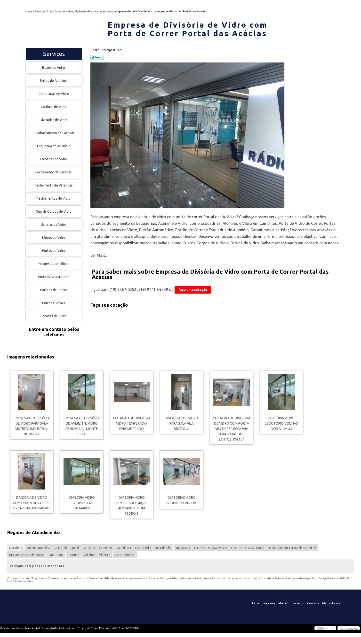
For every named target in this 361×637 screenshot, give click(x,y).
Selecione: (16, 547)
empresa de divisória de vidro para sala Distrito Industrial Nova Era (32, 426)
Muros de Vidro (54, 238)
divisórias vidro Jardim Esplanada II (181, 500)
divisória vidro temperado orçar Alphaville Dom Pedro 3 (131, 505)
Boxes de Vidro (54, 68)
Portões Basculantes (54, 277)
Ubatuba (73, 554)
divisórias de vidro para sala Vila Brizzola (181, 423)
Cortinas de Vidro (54, 107)
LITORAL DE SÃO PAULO (210, 547)
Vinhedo (105, 554)
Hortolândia (163, 547)
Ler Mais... (98, 255)
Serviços (54, 54)
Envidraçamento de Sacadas (54, 133)
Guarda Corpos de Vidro (54, 211)
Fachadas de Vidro (54, 159)
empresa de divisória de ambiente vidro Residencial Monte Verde (82, 426)
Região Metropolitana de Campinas (292, 547)
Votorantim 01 (125, 554)
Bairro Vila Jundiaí (66, 547)
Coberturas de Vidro (54, 94)
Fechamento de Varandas (54, 185)
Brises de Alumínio (54, 81)
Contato (313, 603)
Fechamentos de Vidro (54, 198)
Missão (283, 603)
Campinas (105, 547)
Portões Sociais (54, 303)
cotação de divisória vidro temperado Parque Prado (131, 423)
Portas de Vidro (54, 251)
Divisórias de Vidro (54, 120)
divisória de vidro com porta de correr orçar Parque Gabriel (32, 503)
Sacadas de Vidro (54, 316)
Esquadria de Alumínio (54, 146)
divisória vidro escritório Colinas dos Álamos (281, 423)
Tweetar (97, 57)
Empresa (269, 603)
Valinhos (89, 554)
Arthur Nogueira (38, 547)
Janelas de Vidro (54, 224)
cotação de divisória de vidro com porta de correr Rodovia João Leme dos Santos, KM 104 (231, 428)
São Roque (56, 554)
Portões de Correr (54, 290)
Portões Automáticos (54, 264)
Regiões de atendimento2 (27, 554)
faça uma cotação (192, 290)
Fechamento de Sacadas (53, 172)
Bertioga (89, 547)
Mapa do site (331, 603)
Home (255, 603)
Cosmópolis (143, 547)
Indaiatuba (183, 547)
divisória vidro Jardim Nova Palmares (82, 503)
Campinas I (123, 547)
